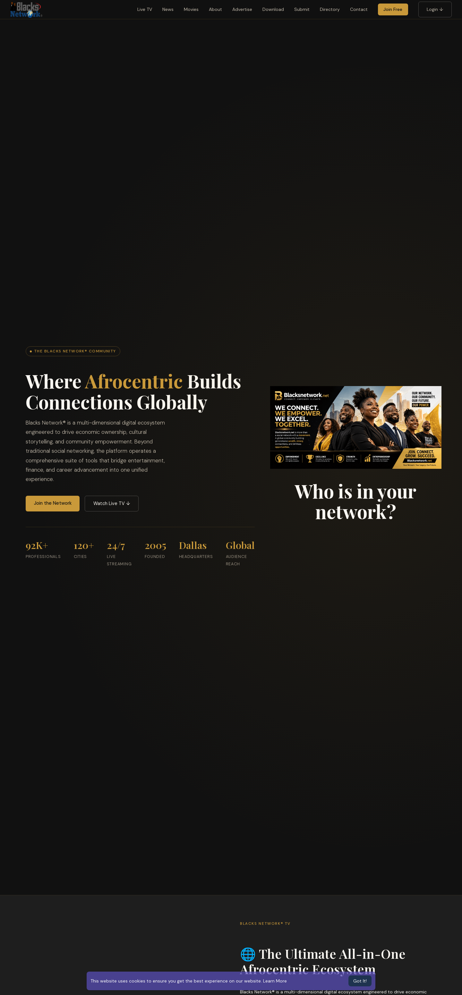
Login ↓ (435, 9)
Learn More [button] (275, 981)
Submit (302, 9)
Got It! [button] (360, 981)
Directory (330, 9)
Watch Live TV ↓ (111, 503)
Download (273, 9)
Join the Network (53, 503)
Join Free (392, 9)
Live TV (144, 9)
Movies (191, 9)
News (168, 9)
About (215, 9)
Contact (359, 9)
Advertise (242, 9)
